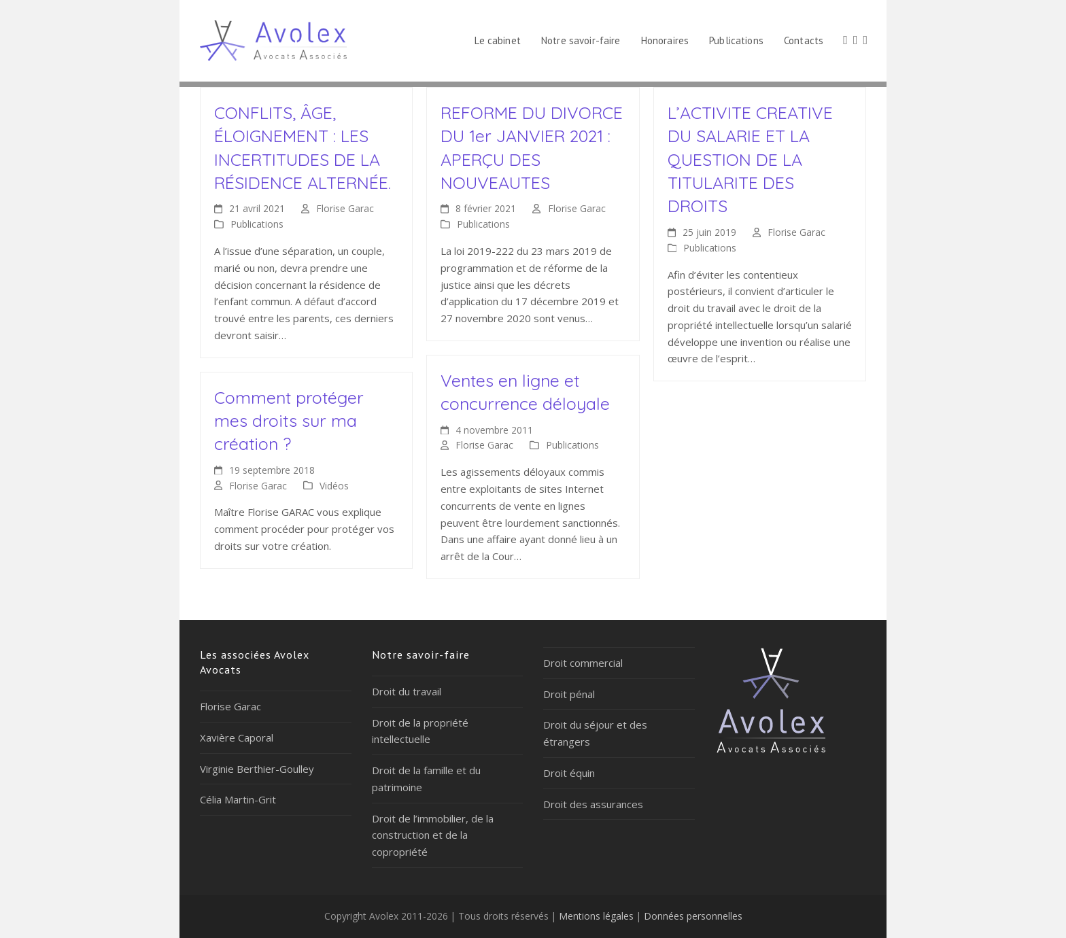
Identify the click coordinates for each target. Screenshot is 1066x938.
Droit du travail (406, 691)
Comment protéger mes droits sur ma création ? (289, 421)
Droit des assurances (593, 804)
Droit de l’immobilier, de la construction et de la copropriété (433, 835)
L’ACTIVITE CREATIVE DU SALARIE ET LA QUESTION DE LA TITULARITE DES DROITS (750, 159)
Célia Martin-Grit (238, 799)
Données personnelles (693, 915)
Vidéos (334, 485)
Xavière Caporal (236, 737)
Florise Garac (345, 208)
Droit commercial (583, 663)
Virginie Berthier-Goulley (257, 769)
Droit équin (569, 773)
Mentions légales (596, 915)
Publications (256, 224)
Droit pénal (569, 694)
